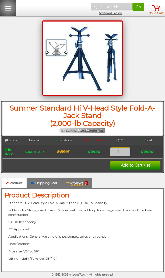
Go (138, 7)
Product (14, 183)
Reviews (77, 184)
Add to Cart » (135, 165)
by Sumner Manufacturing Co (82, 130)
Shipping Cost (44, 183)
